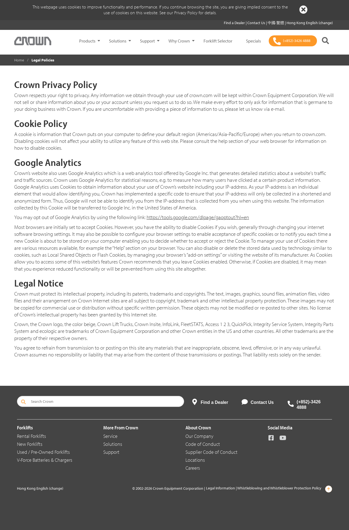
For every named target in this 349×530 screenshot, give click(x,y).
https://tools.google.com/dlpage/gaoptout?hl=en (198, 217)
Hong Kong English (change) (310, 22)
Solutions (117, 41)
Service (110, 436)
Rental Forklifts (31, 436)
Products (87, 41)
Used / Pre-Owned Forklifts (43, 452)
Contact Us (256, 22)
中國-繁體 (276, 22)
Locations (195, 460)
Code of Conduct (202, 444)
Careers (192, 468)
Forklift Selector (218, 41)
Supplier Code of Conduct (211, 452)
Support (147, 41)
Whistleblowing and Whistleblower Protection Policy (279, 488)
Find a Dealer (235, 22)
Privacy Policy (186, 12)
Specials (253, 41)
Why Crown (179, 41)
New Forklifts (29, 444)
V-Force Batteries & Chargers (44, 460)
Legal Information (220, 488)
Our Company (199, 436)
